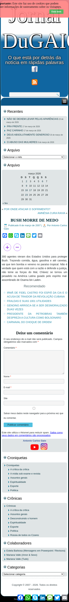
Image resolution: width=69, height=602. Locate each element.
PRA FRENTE (14, 126)
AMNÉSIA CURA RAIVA (51, 213)
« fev (5, 203)
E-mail (7, 387)
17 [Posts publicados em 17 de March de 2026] (30, 190)
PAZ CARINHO (15, 130)
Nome (7, 376)
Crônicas (11, 505)
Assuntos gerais (18, 477)
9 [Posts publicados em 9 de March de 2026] (26, 185)
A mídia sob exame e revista (25, 473)
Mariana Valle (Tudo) (17, 559)
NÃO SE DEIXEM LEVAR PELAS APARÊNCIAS (32, 119)
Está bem (56, 11)
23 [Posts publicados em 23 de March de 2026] (26, 194)
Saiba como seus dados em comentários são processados (32, 434)
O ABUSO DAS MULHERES (22, 142)
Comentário (10, 348)
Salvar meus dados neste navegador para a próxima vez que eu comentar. (33, 415)
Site (6, 398)
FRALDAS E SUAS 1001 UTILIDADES (29, 301)
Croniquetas (12, 465)
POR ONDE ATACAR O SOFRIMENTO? (27, 209)
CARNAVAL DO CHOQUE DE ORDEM (29, 322)
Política (14, 490)
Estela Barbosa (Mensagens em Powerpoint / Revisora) (35, 550)
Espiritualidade (18, 482)
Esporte (14, 486)
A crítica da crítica (19, 469)
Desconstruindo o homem (24, 518)
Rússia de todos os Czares (24, 535)
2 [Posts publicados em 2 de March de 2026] (26, 181)
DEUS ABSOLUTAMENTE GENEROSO (28, 134)
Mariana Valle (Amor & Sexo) (21, 554)
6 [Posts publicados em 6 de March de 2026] (42, 181)
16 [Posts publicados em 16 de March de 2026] (26, 190)
